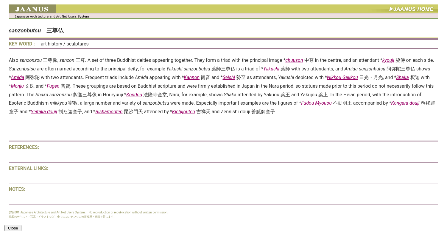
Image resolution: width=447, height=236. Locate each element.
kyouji (388, 60)
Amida (17, 77)
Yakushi (271, 69)
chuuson (294, 60)
